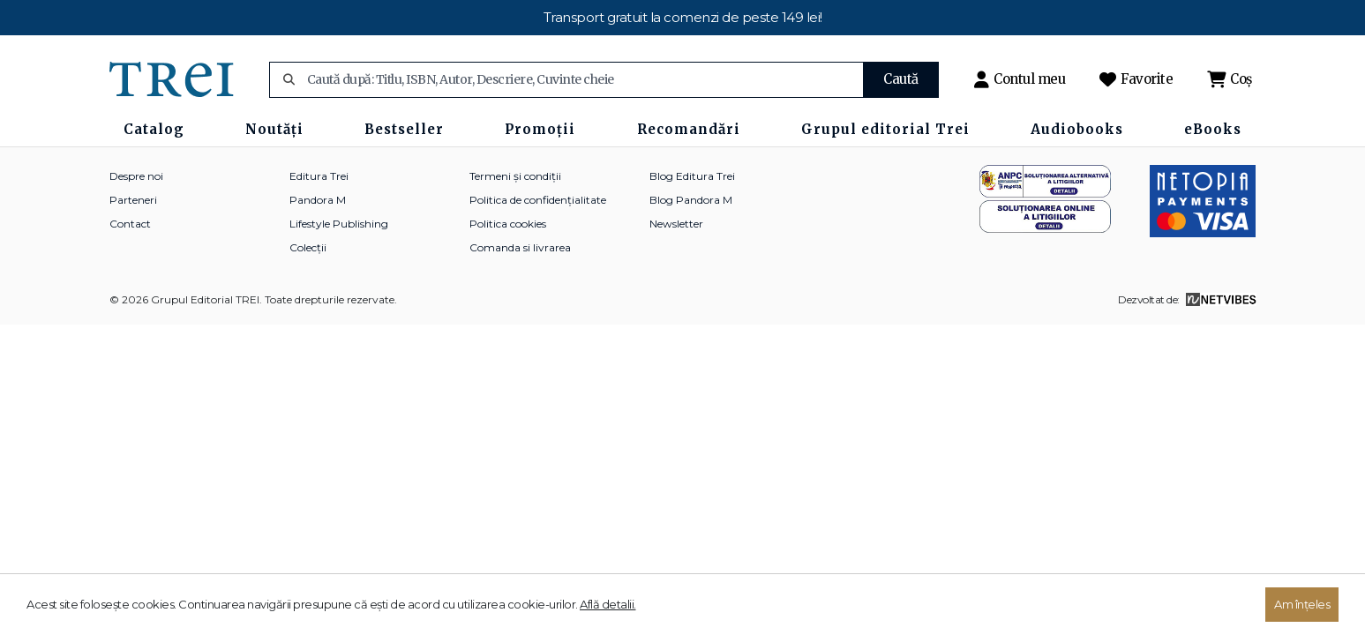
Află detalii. (608, 604)
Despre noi (136, 176)
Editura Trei (319, 176)
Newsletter (676, 223)
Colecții (307, 247)
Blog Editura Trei (692, 176)
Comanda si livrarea (520, 247)
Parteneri (133, 199)
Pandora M (317, 199)
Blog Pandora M (690, 199)
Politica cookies (507, 223)
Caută (901, 79)
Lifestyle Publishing (338, 223)
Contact (130, 223)
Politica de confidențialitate (537, 199)
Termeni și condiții (515, 176)
